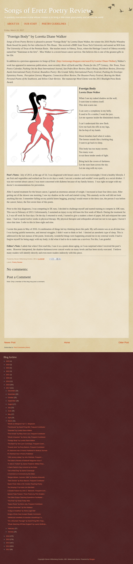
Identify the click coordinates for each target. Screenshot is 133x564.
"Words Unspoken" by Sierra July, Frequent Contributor (26, 437)
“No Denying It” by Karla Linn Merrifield (20, 487)
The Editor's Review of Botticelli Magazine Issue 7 (24, 460)
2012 (8, 549)
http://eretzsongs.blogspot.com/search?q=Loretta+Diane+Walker (86, 61)
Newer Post (9, 342)
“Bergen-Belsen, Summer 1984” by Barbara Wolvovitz (26, 477)
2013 (8, 546)
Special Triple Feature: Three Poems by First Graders (25, 494)
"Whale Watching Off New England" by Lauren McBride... (27, 524)
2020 (8, 378)
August (10, 404)
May (9, 414)
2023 (8, 368)
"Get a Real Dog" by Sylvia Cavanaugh (20, 471)
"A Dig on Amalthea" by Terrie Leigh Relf (21, 511)
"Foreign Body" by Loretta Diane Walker (21, 440)
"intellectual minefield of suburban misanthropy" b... (25, 517)
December (11, 391)
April (9, 418)
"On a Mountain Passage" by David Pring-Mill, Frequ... (26, 521)
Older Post (123, 342)
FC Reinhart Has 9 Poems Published (20, 454)
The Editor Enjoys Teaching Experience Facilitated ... (25, 497)
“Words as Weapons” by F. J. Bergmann (21, 424)
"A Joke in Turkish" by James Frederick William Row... (26, 464)
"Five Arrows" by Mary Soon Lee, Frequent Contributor (26, 434)
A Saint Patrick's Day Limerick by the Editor (22, 467)
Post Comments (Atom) (22, 347)
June (10, 411)
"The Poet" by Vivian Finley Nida (18, 501)
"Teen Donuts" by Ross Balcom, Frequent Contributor (25, 481)
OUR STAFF (30, 23)
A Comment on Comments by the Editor (21, 474)
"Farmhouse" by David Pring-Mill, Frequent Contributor (26, 427)
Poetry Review (17, 262)
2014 (8, 543)
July (9, 407)
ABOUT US (13, 23)
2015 (8, 539)
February (11, 528)
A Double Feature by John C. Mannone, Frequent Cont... (27, 491)
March (10, 421)
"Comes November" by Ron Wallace (19, 507)
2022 (8, 371)
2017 (8, 388)
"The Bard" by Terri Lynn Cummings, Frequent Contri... (26, 444)
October (11, 397)
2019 (8, 381)
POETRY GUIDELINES (54, 23)
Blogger (92, 559)
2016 (8, 536)
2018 (8, 385)
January (11, 532)
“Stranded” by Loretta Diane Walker (19, 430)
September (12, 401)
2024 (8, 365)
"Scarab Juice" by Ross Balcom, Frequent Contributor (25, 447)
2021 (8, 375)
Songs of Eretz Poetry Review (48, 10)
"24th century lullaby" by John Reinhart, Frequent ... (25, 457)
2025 (8, 361)
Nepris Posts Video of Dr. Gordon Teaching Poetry (24, 484)
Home (67, 342)
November (11, 394)
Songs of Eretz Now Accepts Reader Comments (24, 514)
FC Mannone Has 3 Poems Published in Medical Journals (27, 450)
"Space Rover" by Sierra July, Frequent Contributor (25, 504)
